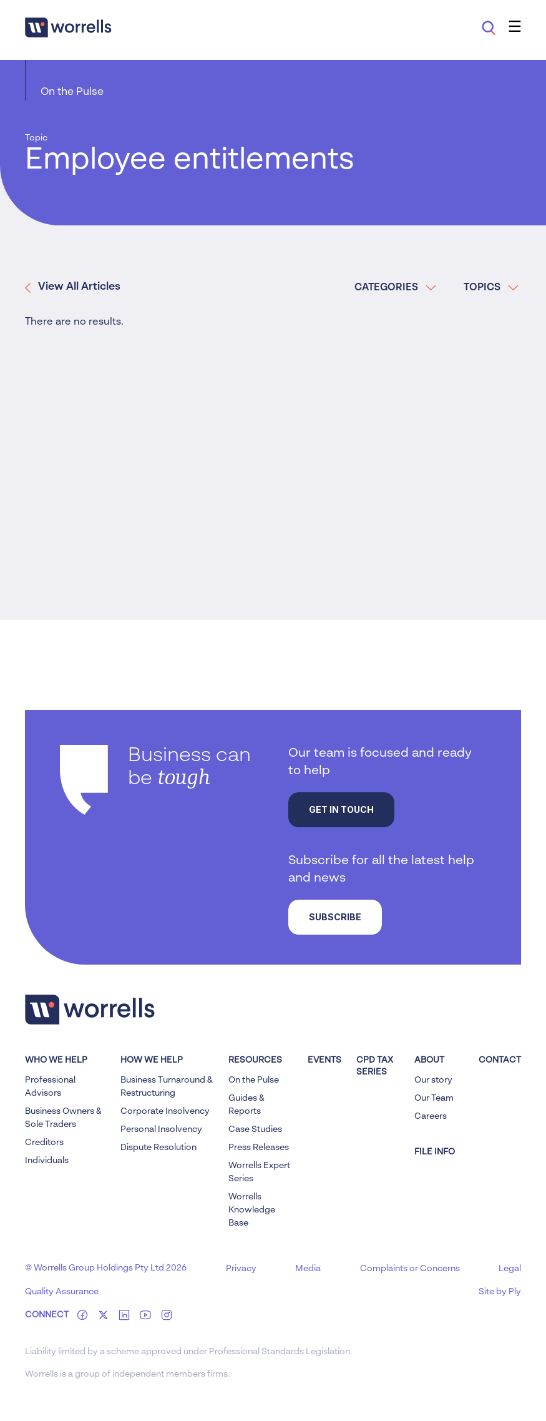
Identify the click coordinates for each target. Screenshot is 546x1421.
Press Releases (258, 1147)
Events (324, 1060)
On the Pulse (72, 92)
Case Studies (255, 1129)
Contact (500, 1060)
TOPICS (491, 288)
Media (308, 1268)
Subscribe (335, 917)
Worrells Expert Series (259, 1172)
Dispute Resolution (158, 1147)
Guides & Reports (246, 1105)
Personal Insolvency (161, 1129)
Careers (430, 1116)
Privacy (241, 1268)
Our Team (434, 1098)
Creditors (44, 1142)
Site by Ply (500, 1291)
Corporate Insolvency (165, 1111)
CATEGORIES (395, 288)
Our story (433, 1080)
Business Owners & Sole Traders (63, 1118)
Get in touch (341, 809)
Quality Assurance (62, 1291)
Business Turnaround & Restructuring (166, 1087)
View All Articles (72, 287)
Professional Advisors (50, 1087)
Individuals (47, 1160)
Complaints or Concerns (410, 1268)
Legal (510, 1268)
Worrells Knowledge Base (251, 1209)
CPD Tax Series (374, 1066)
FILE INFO (434, 1152)
